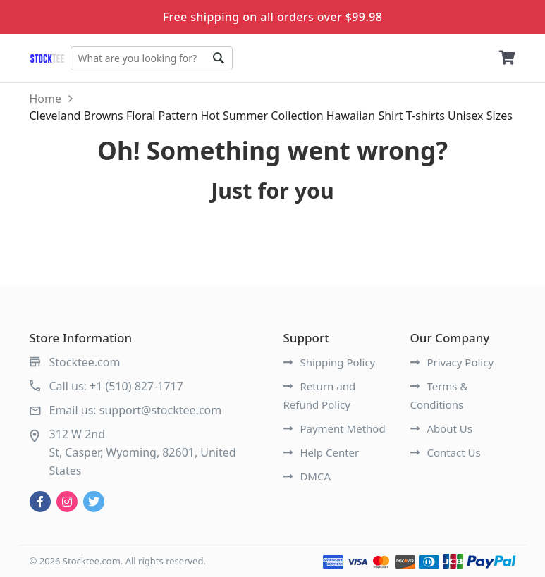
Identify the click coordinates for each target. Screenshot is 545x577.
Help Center (321, 452)
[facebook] (40, 501)
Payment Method (334, 428)
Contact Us (445, 452)
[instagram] (67, 501)
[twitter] (93, 501)
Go (218, 58)
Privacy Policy (452, 362)
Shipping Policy (329, 362)
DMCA (307, 476)
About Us (441, 428)
